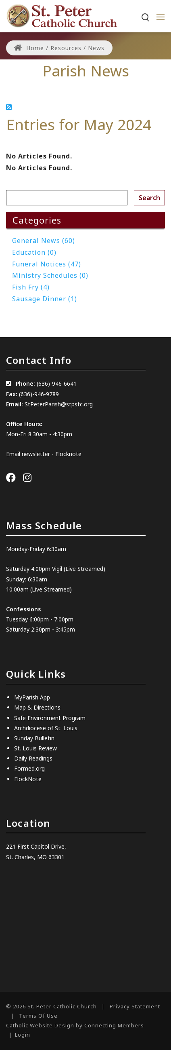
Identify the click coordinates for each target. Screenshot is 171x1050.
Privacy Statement (135, 1006)
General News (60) (43, 240)
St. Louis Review (35, 748)
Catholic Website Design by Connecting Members (75, 1025)
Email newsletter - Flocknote (43, 454)
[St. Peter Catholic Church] (61, 15)
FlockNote (28, 779)
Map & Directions (37, 707)
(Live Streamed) (51, 589)
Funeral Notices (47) (46, 264)
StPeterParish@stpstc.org (59, 404)
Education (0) (34, 252)
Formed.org (29, 768)
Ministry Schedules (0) (50, 275)
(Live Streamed (83, 569)
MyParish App (32, 697)
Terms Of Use (38, 1015)
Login (22, 1034)
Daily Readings (33, 758)
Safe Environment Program (50, 718)
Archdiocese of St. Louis (45, 728)
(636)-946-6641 (57, 383)
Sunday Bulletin (34, 738)
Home (29, 48)
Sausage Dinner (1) (44, 298)
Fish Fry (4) (31, 287)
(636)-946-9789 (39, 394)
